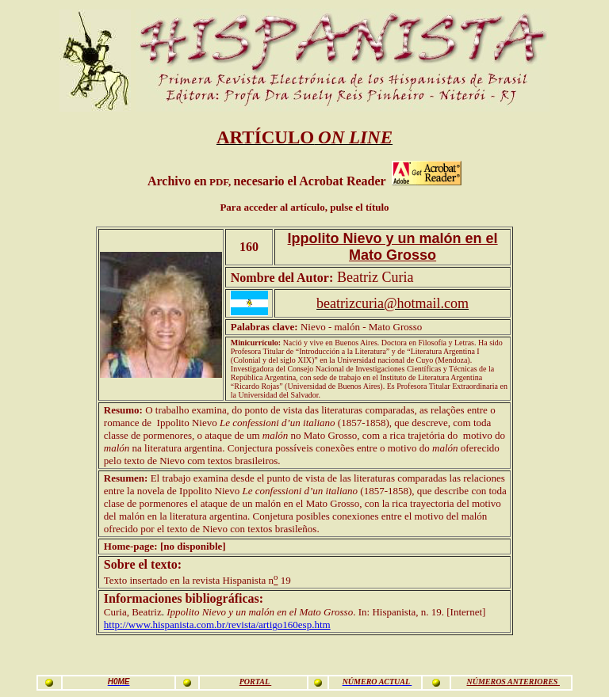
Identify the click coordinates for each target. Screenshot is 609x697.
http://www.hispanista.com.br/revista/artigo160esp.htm (217, 624)
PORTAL (255, 681)
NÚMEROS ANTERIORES (512, 681)
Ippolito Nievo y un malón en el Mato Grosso (393, 246)
